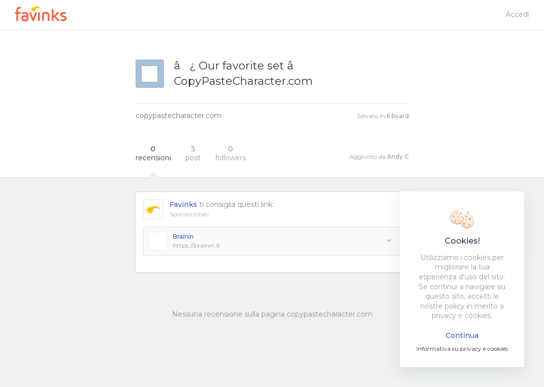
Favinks (183, 204)
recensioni (153, 153)
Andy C (398, 156)
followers (230, 153)
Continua (462, 335)
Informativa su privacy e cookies (462, 348)
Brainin (183, 236)
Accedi (517, 14)
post (193, 153)
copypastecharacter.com (179, 115)
